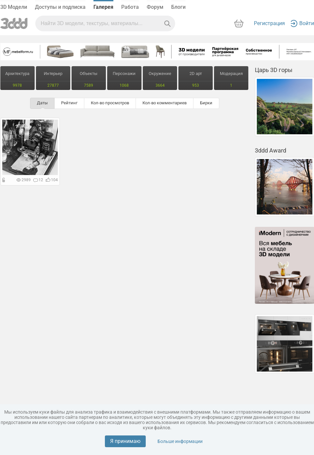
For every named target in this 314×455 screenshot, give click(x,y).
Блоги (178, 7)
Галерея (103, 7)
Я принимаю (125, 441)
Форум (155, 7)
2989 (23, 180)
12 (38, 180)
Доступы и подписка (60, 7)
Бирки (206, 102)
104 (52, 180)
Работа (130, 7)
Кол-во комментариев (164, 102)
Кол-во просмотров (110, 102)
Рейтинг (69, 102)
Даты (42, 102)
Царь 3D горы (273, 69)
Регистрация (269, 23)
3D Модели (13, 7)
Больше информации (180, 441)
